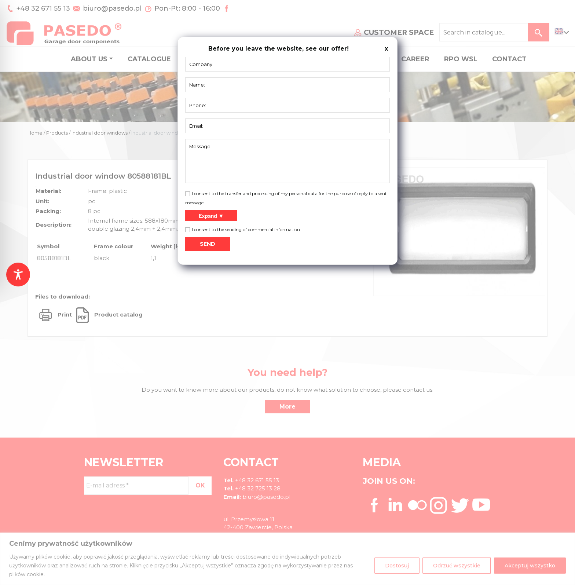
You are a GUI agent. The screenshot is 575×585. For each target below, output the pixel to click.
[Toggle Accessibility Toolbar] (18, 274)
